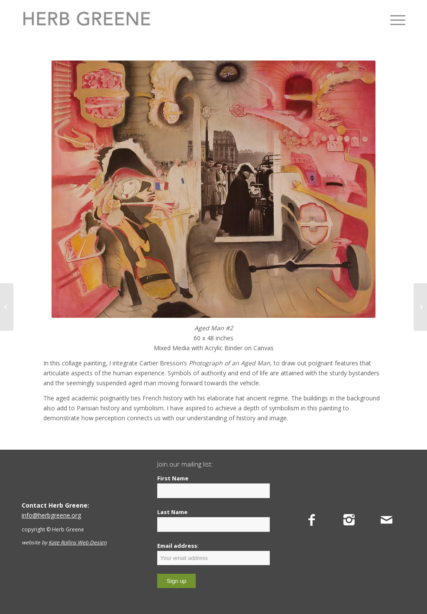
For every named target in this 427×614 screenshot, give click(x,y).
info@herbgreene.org (51, 515)
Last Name (172, 512)
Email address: (213, 553)
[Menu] (393, 19)
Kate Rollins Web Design (78, 542)
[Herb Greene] (87, 19)
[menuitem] (393, 19)
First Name (172, 478)
